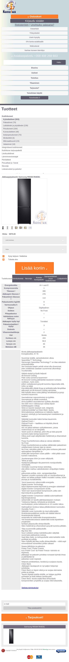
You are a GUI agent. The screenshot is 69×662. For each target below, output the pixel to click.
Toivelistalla (34, 98)
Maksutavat (34, 46)
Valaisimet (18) (9, 144)
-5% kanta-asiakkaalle (34, 42)
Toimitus (34, 78)
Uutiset (34, 73)
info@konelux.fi (27, 649)
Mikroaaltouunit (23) (11, 141)
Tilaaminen (34, 83)
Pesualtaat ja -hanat (10, 163)
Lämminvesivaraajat (10, 157)
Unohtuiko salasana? (42, 24)
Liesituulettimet (8, 153)
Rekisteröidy (22, 24)
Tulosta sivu (10, 259)
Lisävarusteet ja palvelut (11, 169)
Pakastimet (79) (9, 122)
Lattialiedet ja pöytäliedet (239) (15, 125)
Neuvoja (5, 166)
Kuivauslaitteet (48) (11, 132)
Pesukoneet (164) (10, 129)
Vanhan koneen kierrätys (34, 50)
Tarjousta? (34, 88)
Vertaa (7, 249)
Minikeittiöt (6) (9, 138)
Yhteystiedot (34, 33)
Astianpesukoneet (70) (12, 135)
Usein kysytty (34, 37)
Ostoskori (34, 16)
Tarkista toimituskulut (29, 588)
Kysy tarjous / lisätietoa (14, 256)
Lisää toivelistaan (9, 240)
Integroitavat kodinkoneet (12, 147)
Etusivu (34, 68)
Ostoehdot (34, 29)
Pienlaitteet (6, 160)
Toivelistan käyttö (34, 93)
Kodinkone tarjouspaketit (12, 150)
